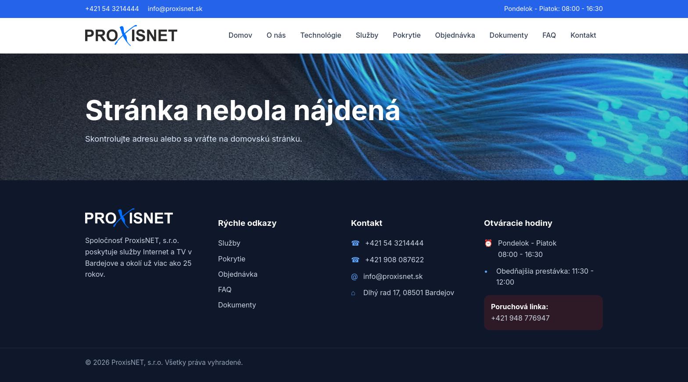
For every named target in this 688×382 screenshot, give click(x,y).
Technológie (320, 35)
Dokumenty (509, 35)
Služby (367, 35)
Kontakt (583, 35)
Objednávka (455, 35)
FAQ (549, 35)
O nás (276, 35)
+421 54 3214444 (112, 9)
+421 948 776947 (520, 318)
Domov (240, 35)
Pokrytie (407, 35)
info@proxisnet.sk (175, 9)
